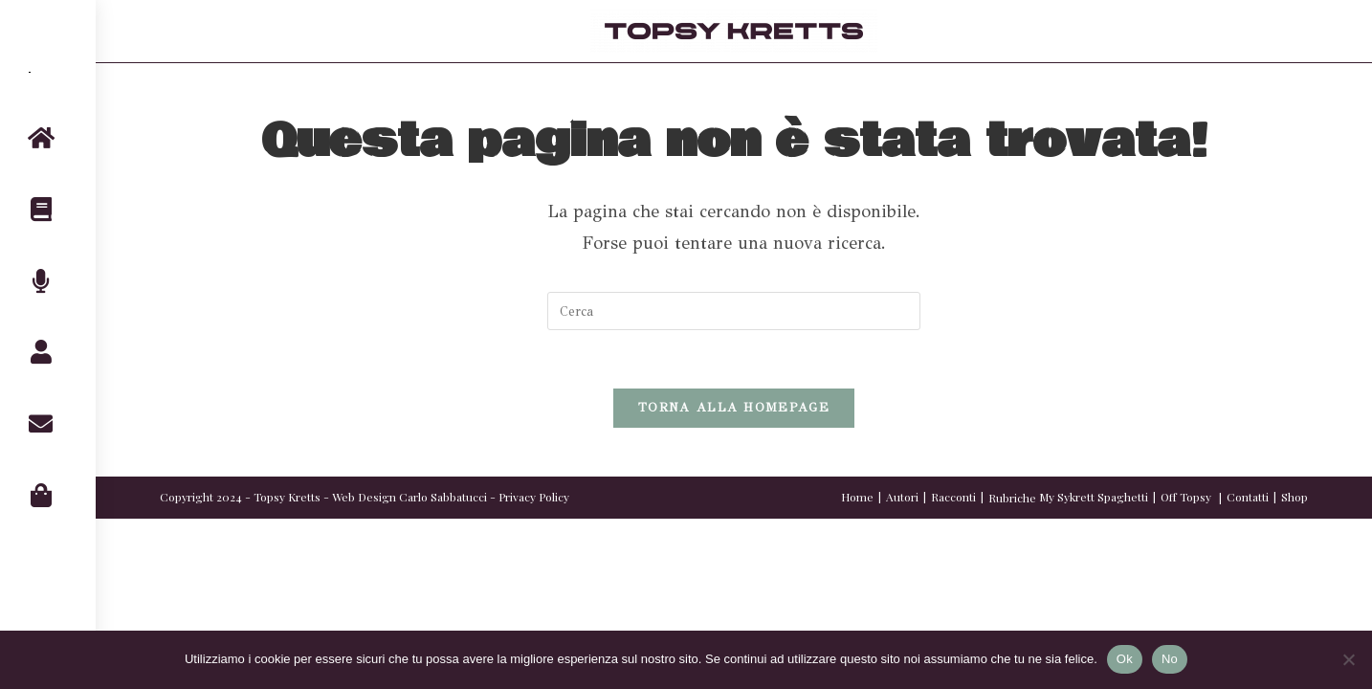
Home (857, 496)
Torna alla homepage (734, 407)
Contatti (1248, 496)
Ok (1125, 659)
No (1170, 659)
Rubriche (1012, 497)
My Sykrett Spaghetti (1093, 496)
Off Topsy (1186, 496)
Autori (902, 496)
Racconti (953, 496)
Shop (1294, 496)
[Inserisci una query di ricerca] (733, 311)
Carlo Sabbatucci (443, 496)
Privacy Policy (533, 496)
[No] (1348, 659)
